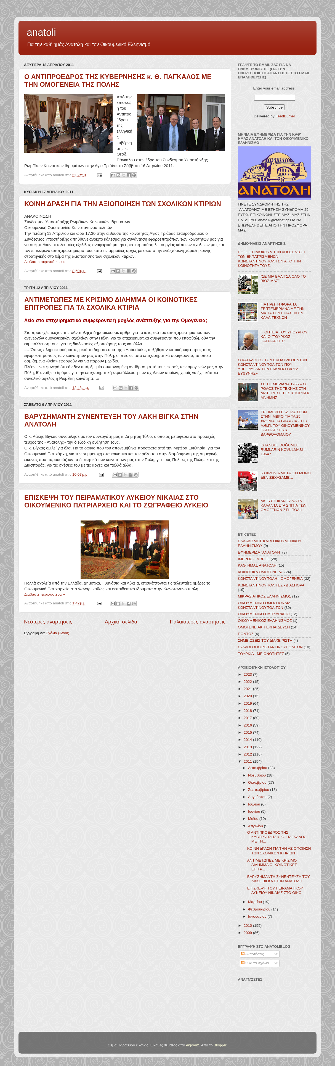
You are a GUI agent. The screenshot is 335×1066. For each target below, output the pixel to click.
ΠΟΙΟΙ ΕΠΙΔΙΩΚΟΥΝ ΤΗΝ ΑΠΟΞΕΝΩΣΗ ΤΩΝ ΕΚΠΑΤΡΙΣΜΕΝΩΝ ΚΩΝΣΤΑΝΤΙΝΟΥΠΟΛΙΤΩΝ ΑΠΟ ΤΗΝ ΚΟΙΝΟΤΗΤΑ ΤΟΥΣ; (271, 259)
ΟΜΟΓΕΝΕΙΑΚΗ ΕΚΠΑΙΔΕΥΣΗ (264, 627)
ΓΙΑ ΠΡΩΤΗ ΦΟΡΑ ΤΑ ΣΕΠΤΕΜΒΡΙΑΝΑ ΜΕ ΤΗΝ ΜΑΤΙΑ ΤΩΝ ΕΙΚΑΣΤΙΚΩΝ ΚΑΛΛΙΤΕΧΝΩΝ (282, 311)
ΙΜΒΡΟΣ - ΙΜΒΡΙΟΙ (254, 559)
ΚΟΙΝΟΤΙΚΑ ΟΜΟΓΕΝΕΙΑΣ (260, 572)
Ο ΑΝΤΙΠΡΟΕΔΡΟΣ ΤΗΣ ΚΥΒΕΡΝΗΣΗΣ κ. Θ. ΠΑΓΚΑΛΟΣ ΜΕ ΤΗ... (276, 836)
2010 (248, 925)
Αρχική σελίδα (121, 622)
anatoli (41, 32)
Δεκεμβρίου (258, 768)
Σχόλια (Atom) (57, 633)
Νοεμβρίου (257, 775)
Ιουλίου (254, 804)
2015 (248, 732)
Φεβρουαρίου (259, 909)
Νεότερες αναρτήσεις (48, 622)
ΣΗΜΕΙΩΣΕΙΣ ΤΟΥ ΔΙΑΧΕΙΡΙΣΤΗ (265, 640)
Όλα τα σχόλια (255, 963)
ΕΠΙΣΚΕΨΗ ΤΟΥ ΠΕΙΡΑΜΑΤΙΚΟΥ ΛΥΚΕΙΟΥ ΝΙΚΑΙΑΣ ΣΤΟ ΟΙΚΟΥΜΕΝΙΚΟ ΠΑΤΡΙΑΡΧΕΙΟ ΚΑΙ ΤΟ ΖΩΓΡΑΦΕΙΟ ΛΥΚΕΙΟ (116, 501)
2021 (248, 689)
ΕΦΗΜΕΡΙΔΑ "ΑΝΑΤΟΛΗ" (259, 552)
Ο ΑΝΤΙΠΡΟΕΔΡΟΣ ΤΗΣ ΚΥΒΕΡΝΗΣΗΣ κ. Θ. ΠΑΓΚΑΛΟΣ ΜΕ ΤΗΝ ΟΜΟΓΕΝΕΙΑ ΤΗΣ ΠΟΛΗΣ (117, 80)
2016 (248, 725)
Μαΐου (253, 819)
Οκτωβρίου (257, 782)
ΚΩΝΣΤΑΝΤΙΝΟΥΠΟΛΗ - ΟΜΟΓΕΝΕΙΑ (270, 579)
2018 (248, 711)
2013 (248, 747)
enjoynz (192, 1045)
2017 (248, 718)
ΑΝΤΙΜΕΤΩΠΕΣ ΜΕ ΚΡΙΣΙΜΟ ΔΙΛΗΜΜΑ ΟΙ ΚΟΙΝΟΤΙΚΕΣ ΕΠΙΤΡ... (272, 864)
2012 (248, 754)
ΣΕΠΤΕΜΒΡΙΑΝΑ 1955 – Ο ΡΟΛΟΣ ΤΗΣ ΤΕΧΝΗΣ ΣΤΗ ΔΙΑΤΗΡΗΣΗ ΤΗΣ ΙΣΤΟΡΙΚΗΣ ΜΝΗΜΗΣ (285, 391)
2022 (248, 682)
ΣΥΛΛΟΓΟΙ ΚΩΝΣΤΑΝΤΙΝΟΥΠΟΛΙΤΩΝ (270, 647)
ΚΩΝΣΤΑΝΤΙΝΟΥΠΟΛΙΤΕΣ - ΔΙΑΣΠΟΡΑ (271, 585)
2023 (248, 674)
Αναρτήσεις (252, 954)
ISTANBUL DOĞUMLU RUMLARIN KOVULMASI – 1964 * (283, 449)
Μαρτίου (255, 902)
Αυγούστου (257, 797)
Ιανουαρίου (257, 916)
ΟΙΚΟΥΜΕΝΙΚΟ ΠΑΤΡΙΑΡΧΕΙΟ (264, 614)
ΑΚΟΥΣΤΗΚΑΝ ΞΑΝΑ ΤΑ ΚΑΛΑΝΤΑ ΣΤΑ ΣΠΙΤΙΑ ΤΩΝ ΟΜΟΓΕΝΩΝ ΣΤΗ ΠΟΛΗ (283, 505)
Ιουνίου (254, 811)
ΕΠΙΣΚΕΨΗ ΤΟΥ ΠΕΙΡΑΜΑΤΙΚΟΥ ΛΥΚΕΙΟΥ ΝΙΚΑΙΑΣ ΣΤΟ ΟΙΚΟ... (276, 890)
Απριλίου (256, 826)
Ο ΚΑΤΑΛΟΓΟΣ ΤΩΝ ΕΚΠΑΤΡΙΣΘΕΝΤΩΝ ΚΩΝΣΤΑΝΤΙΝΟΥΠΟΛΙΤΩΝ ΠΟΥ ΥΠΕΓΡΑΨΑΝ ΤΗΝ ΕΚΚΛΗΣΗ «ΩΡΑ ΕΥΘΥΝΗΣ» (272, 367)
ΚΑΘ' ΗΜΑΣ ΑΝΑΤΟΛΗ (257, 565)
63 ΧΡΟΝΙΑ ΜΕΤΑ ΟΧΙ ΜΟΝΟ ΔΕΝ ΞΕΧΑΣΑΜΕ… (285, 475)
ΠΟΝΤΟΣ (246, 634)
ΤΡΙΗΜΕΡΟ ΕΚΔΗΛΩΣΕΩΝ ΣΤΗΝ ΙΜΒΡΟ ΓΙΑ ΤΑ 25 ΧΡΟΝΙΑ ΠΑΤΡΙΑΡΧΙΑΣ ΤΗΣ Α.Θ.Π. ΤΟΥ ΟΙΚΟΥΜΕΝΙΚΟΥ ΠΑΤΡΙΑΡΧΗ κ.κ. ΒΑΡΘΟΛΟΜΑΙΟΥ (285, 423)
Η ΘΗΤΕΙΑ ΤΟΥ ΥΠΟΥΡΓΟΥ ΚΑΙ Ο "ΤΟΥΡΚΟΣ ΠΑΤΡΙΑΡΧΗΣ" (283, 336)
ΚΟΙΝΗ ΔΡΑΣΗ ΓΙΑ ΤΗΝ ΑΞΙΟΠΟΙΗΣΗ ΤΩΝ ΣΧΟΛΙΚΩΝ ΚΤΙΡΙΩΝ (122, 203)
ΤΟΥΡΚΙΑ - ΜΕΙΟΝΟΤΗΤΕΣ (261, 654)
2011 (248, 761)
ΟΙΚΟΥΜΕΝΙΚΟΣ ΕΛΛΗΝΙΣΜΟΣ (265, 620)
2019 (248, 703)
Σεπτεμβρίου (259, 790)
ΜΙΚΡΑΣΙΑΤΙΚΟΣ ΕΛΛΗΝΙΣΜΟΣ (264, 596)
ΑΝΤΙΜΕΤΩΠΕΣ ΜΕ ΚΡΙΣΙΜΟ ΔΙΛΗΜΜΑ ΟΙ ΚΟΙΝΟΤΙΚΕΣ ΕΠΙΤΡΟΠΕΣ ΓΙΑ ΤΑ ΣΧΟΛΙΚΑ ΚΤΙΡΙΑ (111, 303)
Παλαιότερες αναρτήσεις (197, 622)
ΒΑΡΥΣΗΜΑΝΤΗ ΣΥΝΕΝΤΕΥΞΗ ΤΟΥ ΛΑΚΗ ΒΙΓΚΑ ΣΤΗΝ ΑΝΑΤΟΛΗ (278, 879)
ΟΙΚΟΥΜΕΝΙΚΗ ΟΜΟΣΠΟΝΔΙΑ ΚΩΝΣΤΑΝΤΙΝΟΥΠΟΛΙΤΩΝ (264, 605)
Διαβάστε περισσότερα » (44, 262)
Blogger (220, 1045)
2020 (248, 696)
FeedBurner (285, 116)
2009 (248, 933)
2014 (248, 740)
